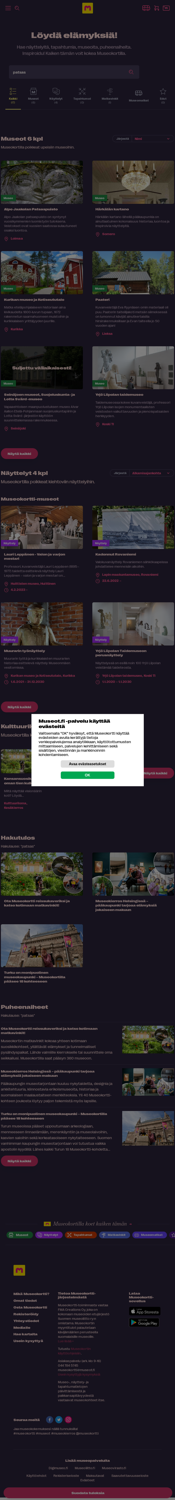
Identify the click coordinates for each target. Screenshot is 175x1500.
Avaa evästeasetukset (87, 764)
